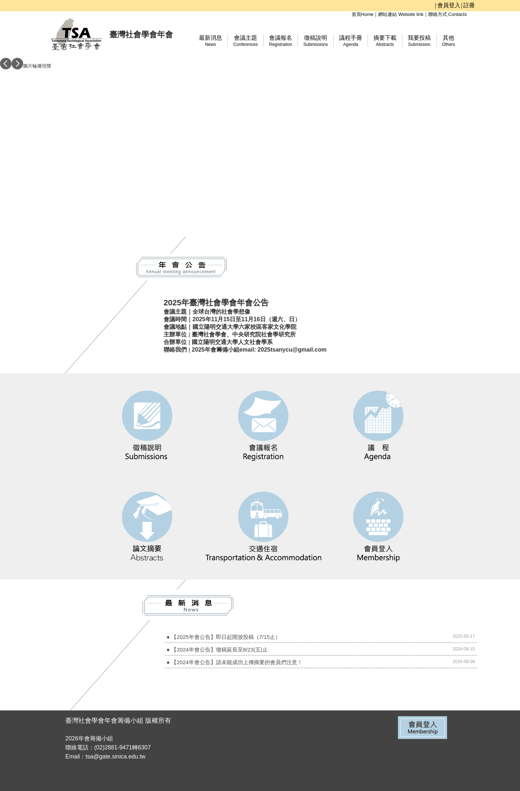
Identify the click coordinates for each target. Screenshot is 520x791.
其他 (448, 41)
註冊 (469, 5)
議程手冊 (350, 41)
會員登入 (448, 5)
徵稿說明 (315, 41)
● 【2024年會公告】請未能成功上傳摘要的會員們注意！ (234, 662)
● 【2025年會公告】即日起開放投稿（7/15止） (223, 637)
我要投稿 (419, 41)
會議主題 (245, 41)
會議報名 (280, 41)
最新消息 (210, 41)
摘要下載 (384, 41)
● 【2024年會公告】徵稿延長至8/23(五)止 (217, 649)
